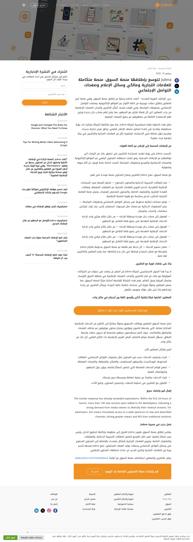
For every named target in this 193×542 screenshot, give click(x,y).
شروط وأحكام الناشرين (123, 499)
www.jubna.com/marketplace (91, 458)
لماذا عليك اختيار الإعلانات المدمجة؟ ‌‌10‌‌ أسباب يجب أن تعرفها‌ (46, 256)
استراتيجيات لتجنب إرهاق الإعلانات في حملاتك (46, 206)
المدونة (92, 494)
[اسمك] (44, 85)
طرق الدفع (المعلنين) (162, 514)
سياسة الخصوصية (125, 504)
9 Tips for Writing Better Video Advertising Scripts (45, 143)
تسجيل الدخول (38, 5)
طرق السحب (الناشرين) (161, 519)
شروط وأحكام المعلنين (123, 494)
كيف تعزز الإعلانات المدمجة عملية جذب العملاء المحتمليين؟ (45, 239)
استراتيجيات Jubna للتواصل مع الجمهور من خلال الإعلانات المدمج (45, 222)
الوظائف (53, 494)
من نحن (54, 499)
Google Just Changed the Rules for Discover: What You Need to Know (49, 126)
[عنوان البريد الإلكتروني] (44, 94)
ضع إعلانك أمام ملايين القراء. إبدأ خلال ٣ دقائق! (122, 310)
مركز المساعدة (89, 509)
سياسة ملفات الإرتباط (123, 509)
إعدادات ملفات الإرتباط (31, 537)
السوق (85, 5)
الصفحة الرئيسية (165, 68)
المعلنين (105, 5)
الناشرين (94, 5)
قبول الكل (10, 537)
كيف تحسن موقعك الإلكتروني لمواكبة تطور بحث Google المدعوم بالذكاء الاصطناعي (44, 191)
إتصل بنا (53, 504)
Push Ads (73, 5)
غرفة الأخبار (152, 68)
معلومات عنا (60, 5)
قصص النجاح (89, 499)
